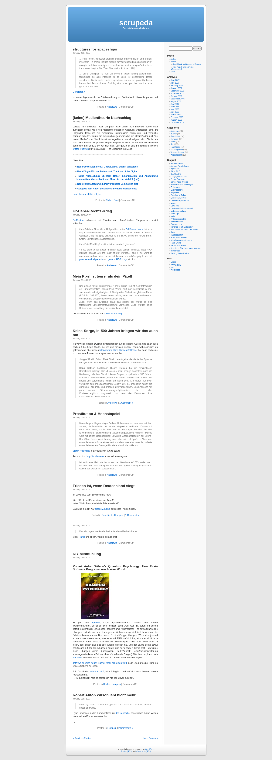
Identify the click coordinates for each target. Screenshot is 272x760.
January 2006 (176, 120)
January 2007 (176, 88)
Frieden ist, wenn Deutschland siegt (103, 486)
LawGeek (174, 206)
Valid (176, 265)
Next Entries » (151, 738)
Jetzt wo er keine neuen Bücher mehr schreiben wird (100, 663)
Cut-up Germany (178, 179)
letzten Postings (81, 149)
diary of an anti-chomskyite (182, 185)
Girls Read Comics (178, 198)
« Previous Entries (82, 738)
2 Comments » (125, 728)
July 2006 (175, 104)
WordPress (175, 270)
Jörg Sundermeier (95, 456)
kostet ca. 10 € (96, 671)
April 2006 (175, 112)
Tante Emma (176, 243)
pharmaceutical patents (91, 259)
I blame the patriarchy (180, 200)
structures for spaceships (95, 49)
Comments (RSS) (143, 751)
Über (173, 72)
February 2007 (177, 86)
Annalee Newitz (177, 163)
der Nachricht (122, 713)
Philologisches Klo (178, 219)
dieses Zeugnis (102, 509)
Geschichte (107, 515)
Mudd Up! (175, 214)
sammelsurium (177, 235)
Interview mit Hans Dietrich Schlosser (119, 350)
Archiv (173, 59)
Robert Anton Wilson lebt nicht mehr (104, 695)
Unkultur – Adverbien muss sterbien (185, 248)
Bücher (108, 200)
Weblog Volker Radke (180, 253)
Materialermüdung (113, 313)
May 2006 (175, 109)
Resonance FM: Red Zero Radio (184, 230)
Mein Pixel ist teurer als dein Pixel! (102, 276)
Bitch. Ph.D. (176, 171)
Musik (173, 142)
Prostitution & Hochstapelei (96, 414)
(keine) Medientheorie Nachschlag (102, 118)
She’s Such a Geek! (179, 238)
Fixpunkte (175, 193)
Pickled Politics (177, 222)
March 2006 (176, 115)
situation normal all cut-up (181, 240)
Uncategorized (177, 150)
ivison (173, 203)
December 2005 (177, 123)
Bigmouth (174, 169)
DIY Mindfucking (87, 554)
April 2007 (175, 83)
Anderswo (112, 106)
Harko (82, 537)
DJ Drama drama (134, 229)
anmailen (77, 657)
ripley (173, 232)
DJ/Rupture (78, 220)
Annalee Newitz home (180, 166)
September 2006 (178, 99)
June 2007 (175, 80)
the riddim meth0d (178, 245)
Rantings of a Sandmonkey (182, 227)
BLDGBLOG (176, 174)
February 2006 (177, 117)
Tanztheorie (175, 147)
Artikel (173, 62)
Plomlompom (176, 224)
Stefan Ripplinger (81, 451)
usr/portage (175, 251)
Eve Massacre (176, 190)
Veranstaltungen (177, 152)
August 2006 (176, 101)
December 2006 (177, 91)
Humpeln (118, 515)
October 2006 (176, 96)
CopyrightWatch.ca (178, 177)
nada (173, 216)
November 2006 (177, 93)
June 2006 (175, 107)
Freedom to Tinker (178, 195)
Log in (173, 262)
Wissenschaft (176, 155)
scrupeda (136, 23)
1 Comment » (126, 403)
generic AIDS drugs (117, 259)
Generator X (79, 92)
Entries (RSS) (126, 751)
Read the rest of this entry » (86, 194)
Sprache (95, 622)
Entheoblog (175, 187)
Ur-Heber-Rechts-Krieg (92, 211)
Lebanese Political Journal (182, 208)
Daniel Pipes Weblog (179, 182)
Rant (116, 200)
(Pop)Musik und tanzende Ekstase (186, 64)
